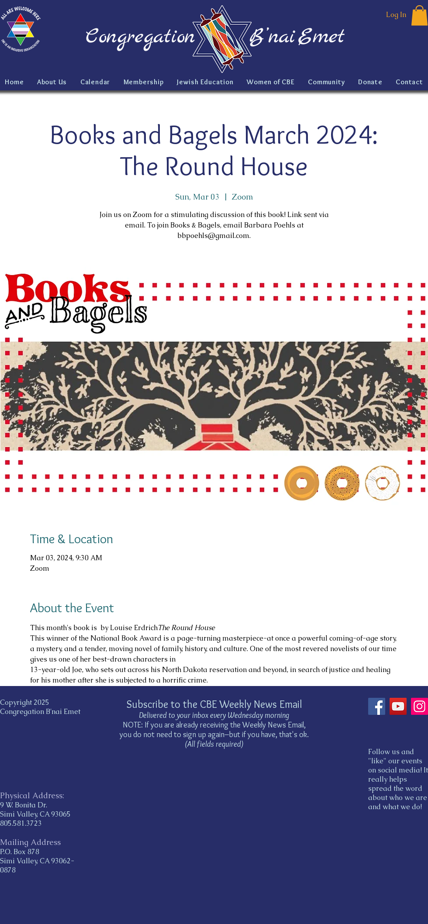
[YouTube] (398, 706)
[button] (419, 15)
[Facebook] (376, 706)
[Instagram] (419, 706)
